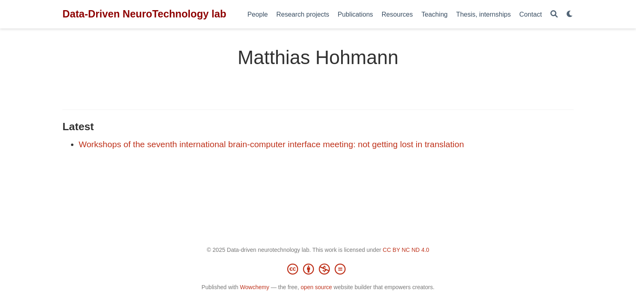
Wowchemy (254, 287)
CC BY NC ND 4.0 (406, 250)
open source (316, 287)
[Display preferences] (570, 14)
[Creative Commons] (318, 269)
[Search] (554, 14)
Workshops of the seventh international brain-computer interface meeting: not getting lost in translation (271, 144)
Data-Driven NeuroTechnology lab (144, 13)
